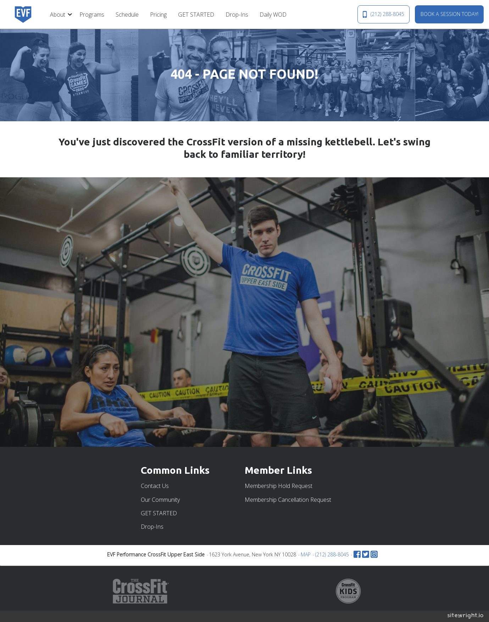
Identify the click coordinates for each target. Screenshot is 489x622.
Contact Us (155, 486)
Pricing (158, 14)
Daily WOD (273, 14)
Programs (91, 14)
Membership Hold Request (278, 486)
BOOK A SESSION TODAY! (449, 14)
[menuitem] (59, 14)
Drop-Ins (237, 14)
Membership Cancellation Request (288, 500)
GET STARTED (196, 14)
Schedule (127, 14)
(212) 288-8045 (383, 14)
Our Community (160, 500)
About (57, 14)
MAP (306, 554)
